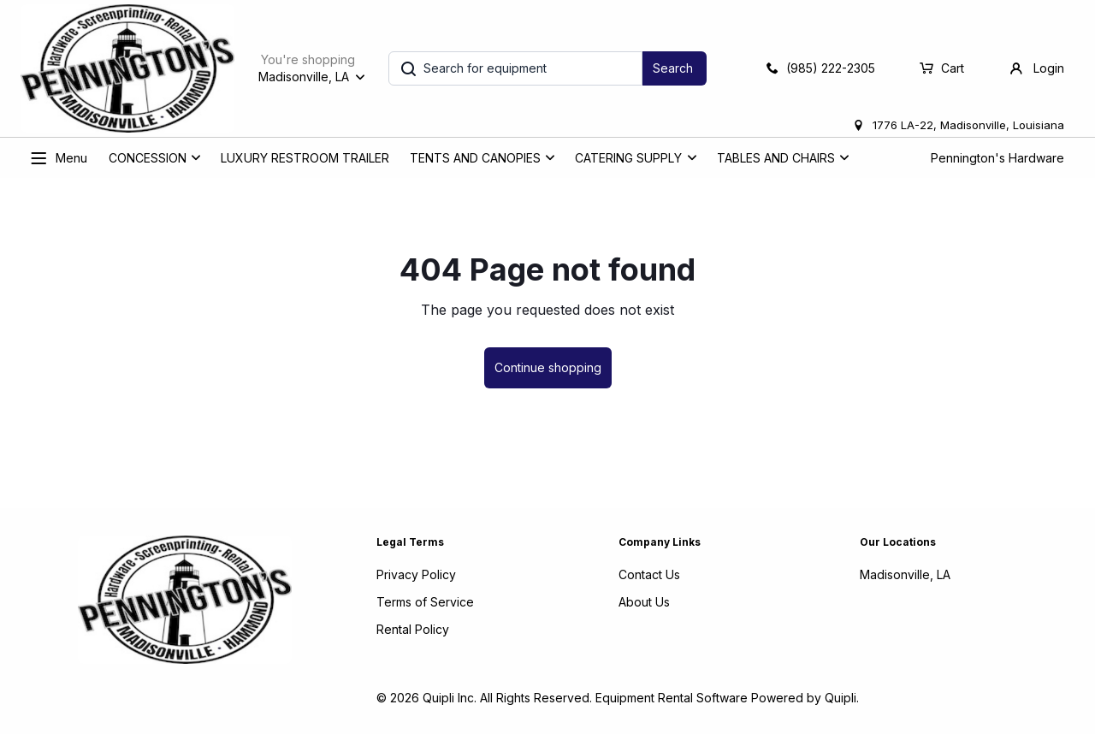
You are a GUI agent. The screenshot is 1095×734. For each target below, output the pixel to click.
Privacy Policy (416, 574)
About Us (644, 602)
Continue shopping (547, 367)
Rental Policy (412, 629)
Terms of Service (425, 602)
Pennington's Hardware (997, 158)
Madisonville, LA (905, 574)
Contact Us (649, 574)
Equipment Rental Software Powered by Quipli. (727, 697)
